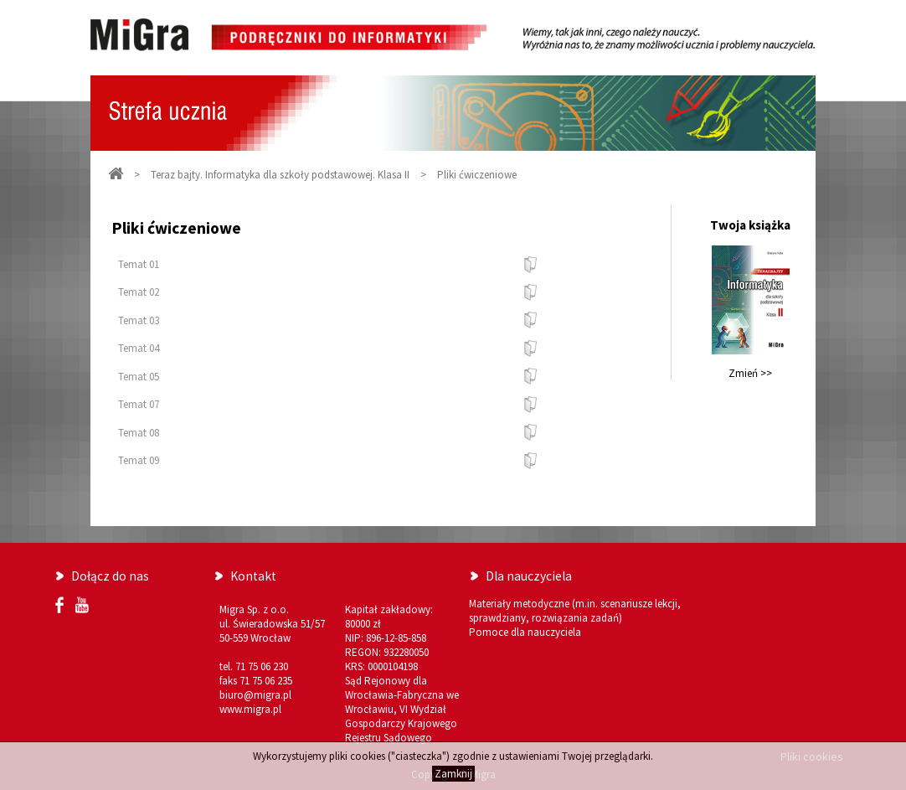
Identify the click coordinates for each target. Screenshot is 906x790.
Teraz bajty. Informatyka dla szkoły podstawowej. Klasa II (280, 175)
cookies (367, 756)
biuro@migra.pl (255, 695)
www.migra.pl (250, 709)
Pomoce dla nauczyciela (525, 632)
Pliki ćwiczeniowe (477, 175)
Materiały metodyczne (519, 603)
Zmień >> (750, 373)
